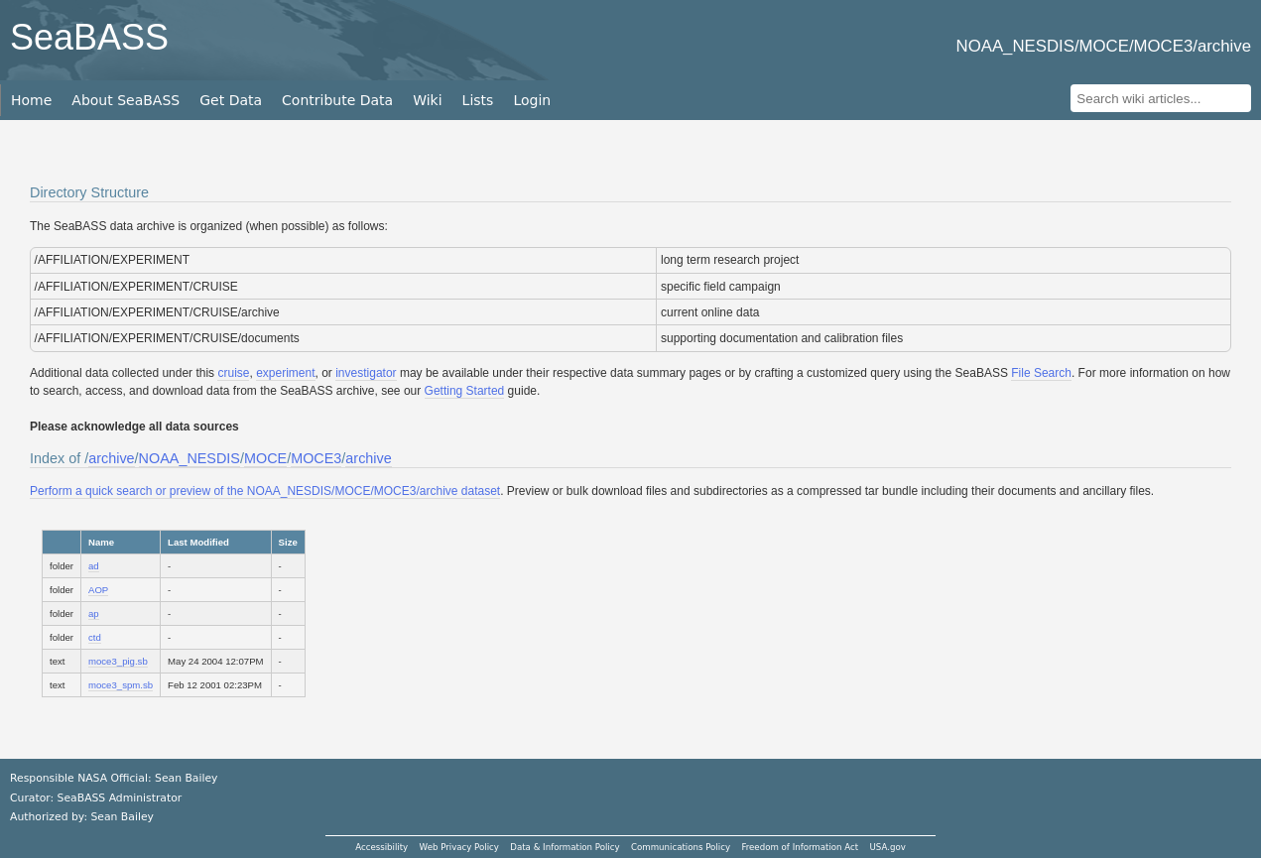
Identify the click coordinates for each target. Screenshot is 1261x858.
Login (532, 100)
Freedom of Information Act (799, 847)
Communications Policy (680, 847)
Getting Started (465, 391)
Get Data (230, 100)
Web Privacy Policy (459, 847)
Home (31, 100)
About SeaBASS (125, 100)
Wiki (427, 100)
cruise (233, 373)
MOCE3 (316, 458)
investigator (365, 373)
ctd (94, 637)
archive (111, 458)
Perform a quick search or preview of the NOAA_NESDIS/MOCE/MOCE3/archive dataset (265, 491)
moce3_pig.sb (118, 661)
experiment (285, 373)
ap (93, 613)
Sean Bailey (121, 816)
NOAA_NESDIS (189, 458)
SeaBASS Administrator (120, 798)
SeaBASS (89, 37)
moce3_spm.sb (120, 684)
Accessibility (381, 847)
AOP (98, 589)
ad (93, 565)
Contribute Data (337, 100)
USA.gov (888, 847)
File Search (1041, 373)
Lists (478, 100)
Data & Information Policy (564, 847)
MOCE (265, 458)
